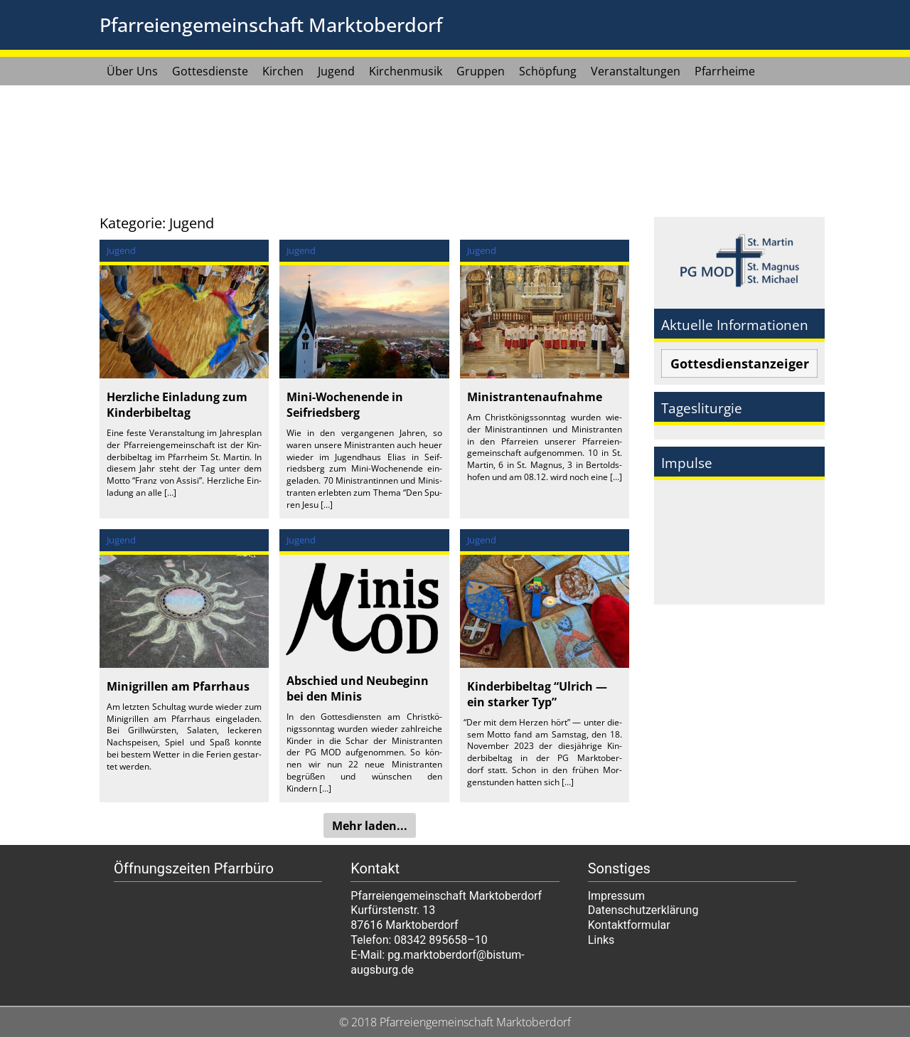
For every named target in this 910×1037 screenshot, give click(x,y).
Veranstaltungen (635, 71)
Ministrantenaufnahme (534, 397)
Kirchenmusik (405, 71)
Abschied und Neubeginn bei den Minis (358, 688)
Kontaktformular (629, 925)
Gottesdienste (210, 71)
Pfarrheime (725, 71)
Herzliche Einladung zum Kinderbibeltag (177, 404)
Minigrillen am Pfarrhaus (178, 686)
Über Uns (132, 71)
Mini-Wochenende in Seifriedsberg (345, 404)
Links (601, 940)
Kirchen (283, 71)
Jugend (336, 71)
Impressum (617, 896)
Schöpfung (548, 71)
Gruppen (480, 71)
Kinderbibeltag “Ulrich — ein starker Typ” (537, 694)
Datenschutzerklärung (643, 910)
